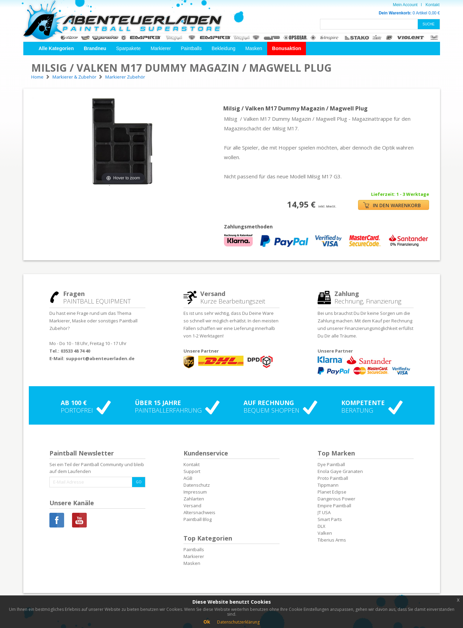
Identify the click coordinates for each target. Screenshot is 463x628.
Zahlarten (193, 499)
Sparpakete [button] (128, 48)
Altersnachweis (199, 512)
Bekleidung (223, 48)
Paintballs (191, 48)
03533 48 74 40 (75, 351)
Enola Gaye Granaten (340, 471)
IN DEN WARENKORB (392, 205)
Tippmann (328, 485)
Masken (253, 48)
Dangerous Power (336, 499)
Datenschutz (196, 485)
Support (191, 471)
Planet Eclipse (332, 492)
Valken (325, 533)
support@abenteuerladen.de (100, 358)
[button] (56, 48)
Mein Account (405, 4)
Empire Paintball (334, 505)
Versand (192, 505)
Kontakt (433, 4)
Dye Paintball (331, 464)
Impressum (195, 492)
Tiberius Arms (332, 540)
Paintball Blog (197, 519)
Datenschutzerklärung (238, 622)
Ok (206, 621)
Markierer (161, 48)
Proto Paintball (333, 478)
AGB (187, 478)
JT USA (324, 512)
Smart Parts (330, 519)
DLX (321, 526)
